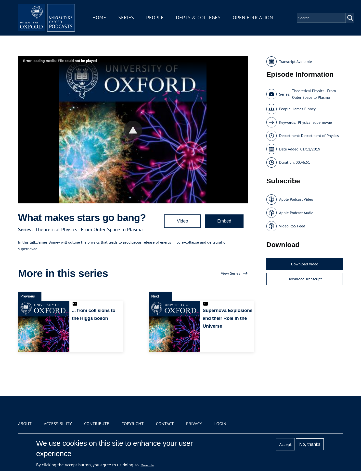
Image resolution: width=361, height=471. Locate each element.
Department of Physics (320, 135)
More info (147, 465)
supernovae (322, 122)
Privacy (194, 423)
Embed (224, 221)
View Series (230, 273)
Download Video (304, 263)
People (155, 18)
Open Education (253, 18)
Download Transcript (304, 278)
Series (127, 18)
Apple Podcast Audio (296, 212)
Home (100, 18)
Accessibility (58, 423)
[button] (133, 130)
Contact (165, 423)
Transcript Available (295, 61)
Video (182, 221)
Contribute (96, 423)
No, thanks (309, 444)
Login (220, 423)
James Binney (304, 108)
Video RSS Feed (292, 225)
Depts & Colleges (199, 18)
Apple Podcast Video (296, 199)
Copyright (132, 423)
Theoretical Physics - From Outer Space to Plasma (88, 229)
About (25, 423)
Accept (285, 444)
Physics (304, 122)
